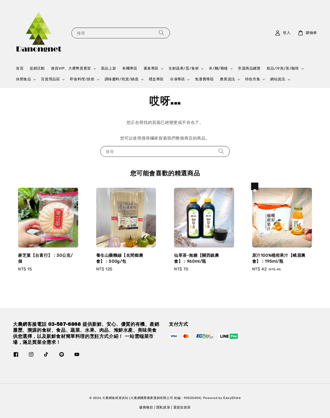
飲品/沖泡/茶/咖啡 (283, 68)
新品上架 (108, 68)
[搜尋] (161, 33)
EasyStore (232, 398)
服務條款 (146, 407)
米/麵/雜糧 (218, 68)
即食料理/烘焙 (82, 79)
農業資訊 (227, 79)
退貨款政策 (182, 407)
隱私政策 (163, 407)
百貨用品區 (50, 79)
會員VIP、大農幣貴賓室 (71, 68)
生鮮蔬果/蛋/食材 (184, 68)
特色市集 (252, 79)
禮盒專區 (156, 79)
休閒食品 (23, 79)
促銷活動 (37, 68)
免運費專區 (204, 79)
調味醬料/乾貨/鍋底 (122, 79)
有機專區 (129, 68)
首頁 (19, 68)
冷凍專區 (177, 79)
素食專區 (151, 68)
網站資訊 (277, 79)
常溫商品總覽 (249, 68)
